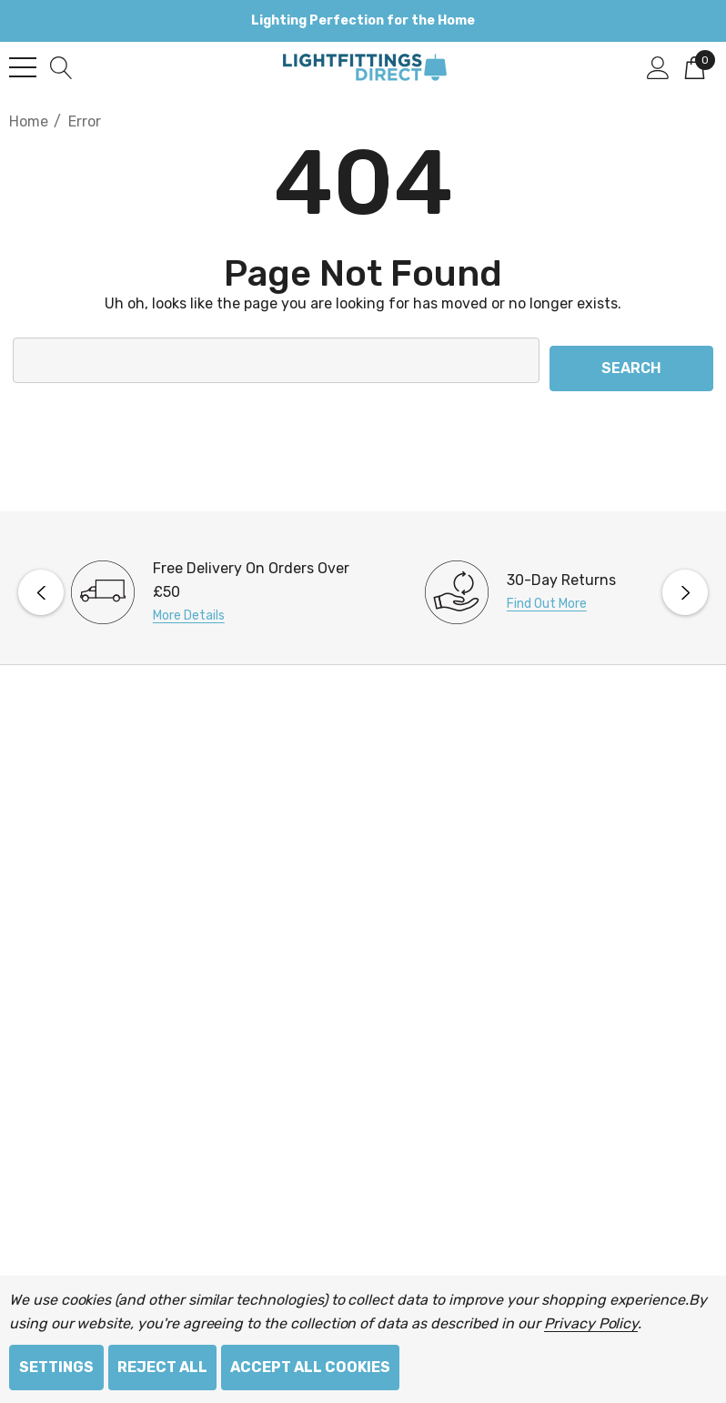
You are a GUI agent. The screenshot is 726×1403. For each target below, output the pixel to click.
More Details (189, 607)
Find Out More (547, 595)
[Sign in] (658, 66)
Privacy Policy (591, 1323)
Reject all (162, 1367)
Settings (56, 1367)
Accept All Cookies (310, 1367)
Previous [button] (41, 584)
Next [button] (685, 584)
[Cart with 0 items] (694, 66)
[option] (186, 584)
